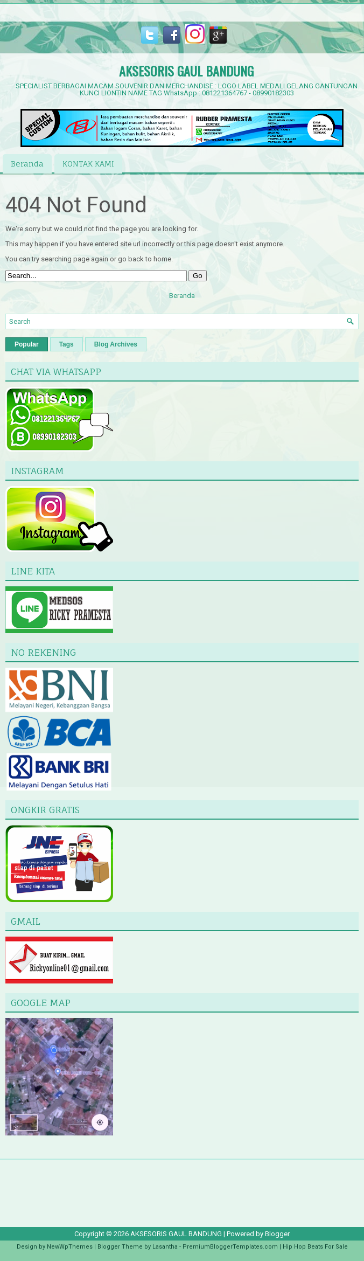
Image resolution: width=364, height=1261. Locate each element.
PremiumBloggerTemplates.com (230, 1246)
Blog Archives (115, 344)
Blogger (277, 1234)
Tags (66, 344)
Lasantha (165, 1246)
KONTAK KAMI (88, 163)
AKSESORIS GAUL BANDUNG (186, 70)
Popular (27, 344)
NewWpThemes (70, 1246)
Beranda (27, 163)
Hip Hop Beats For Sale (315, 1246)
